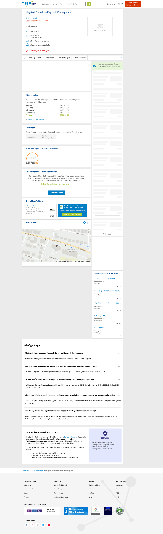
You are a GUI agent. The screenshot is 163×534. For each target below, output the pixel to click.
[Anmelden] (112, 4)
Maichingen (98, 315)
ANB (117, 497)
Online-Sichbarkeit (60, 485)
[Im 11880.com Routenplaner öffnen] (84, 222)
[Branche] (53, 4)
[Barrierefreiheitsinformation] (120, 4)
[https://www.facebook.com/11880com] (26, 525)
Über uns (27, 485)
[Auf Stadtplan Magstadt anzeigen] (89, 222)
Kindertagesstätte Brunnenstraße (107, 291)
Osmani (29, 205)
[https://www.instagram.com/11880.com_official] (32, 525)
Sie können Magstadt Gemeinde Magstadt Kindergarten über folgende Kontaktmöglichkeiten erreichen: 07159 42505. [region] (65, 372)
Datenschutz (120, 489)
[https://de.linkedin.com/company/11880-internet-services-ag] (43, 525)
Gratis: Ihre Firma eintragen (133, 3)
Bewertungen (64, 57)
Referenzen (92, 489)
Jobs (26, 493)
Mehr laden (107, 234)
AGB (117, 493)
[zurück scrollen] (24, 57)
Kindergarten (99, 328)
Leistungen (49, 57)
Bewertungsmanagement (63, 489)
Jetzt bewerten (56, 192)
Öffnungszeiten (34, 57)
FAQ (90, 497)
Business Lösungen (61, 497)
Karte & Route (79, 57)
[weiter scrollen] (121, 57)
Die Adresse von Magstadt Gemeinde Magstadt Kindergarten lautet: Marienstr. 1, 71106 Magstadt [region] (58, 358)
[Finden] (89, 4)
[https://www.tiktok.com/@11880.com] (37, 525)
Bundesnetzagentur (71, 437)
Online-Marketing (60, 493)
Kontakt (91, 493)
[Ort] (76, 4)
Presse (26, 497)
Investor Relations (30, 489)
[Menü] (123, 4)
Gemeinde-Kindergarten (103, 278)
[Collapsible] (119, 353)
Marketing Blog (93, 485)
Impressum (120, 485)
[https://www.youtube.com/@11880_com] (48, 525)
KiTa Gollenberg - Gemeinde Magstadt (107, 303)
